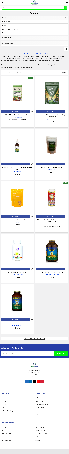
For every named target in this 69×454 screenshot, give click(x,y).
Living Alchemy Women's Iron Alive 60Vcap (17, 115)
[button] (66, 49)
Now (3, 430)
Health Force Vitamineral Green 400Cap (51, 272)
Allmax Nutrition (6, 437)
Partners (4, 404)
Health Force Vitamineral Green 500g (17, 323)
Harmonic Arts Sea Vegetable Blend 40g (52, 167)
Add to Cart (15, 111)
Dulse (4, 25)
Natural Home (40, 407)
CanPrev (4, 427)
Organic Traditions (40, 430)
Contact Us (5, 401)
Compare (32, 111)
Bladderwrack (6, 21)
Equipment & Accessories (44, 414)
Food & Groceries (41, 411)
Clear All (64, 72)
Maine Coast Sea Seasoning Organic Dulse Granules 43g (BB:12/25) (52, 220)
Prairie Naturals (40, 437)
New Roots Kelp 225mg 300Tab (17, 272)
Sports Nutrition (41, 401)
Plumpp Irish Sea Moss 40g (17, 220)
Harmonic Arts (39, 427)
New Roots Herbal (7, 433)
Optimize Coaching (7, 411)
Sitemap (4, 414)
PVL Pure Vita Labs (41, 433)
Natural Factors (6, 440)
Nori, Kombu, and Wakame (10, 29)
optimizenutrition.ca (34, 338)
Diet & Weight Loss (42, 404)
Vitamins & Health (41, 398)
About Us (4, 398)
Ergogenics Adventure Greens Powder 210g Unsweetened (52, 115)
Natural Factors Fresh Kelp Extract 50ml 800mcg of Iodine (17, 168)
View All (37, 440)
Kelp (3, 33)
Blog (3, 407)
